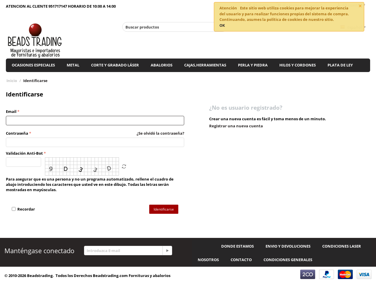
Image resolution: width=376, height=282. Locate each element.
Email (11, 111)
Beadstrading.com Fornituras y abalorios (131, 275)
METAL (73, 65)
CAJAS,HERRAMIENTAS (205, 65)
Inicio (11, 80)
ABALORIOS (161, 65)
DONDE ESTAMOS (237, 246)
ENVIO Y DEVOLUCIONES (288, 246)
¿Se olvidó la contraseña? (160, 133)
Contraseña (17, 133)
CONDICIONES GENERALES (287, 259)
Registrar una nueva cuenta (236, 126)
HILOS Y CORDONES (297, 65)
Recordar (23, 209)
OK (222, 25)
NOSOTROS (208, 259)
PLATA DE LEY (340, 65)
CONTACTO (241, 259)
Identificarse (164, 209)
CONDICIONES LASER (341, 246)
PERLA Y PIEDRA (253, 65)
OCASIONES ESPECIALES (33, 65)
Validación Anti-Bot (24, 153)
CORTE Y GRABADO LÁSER (115, 65)
